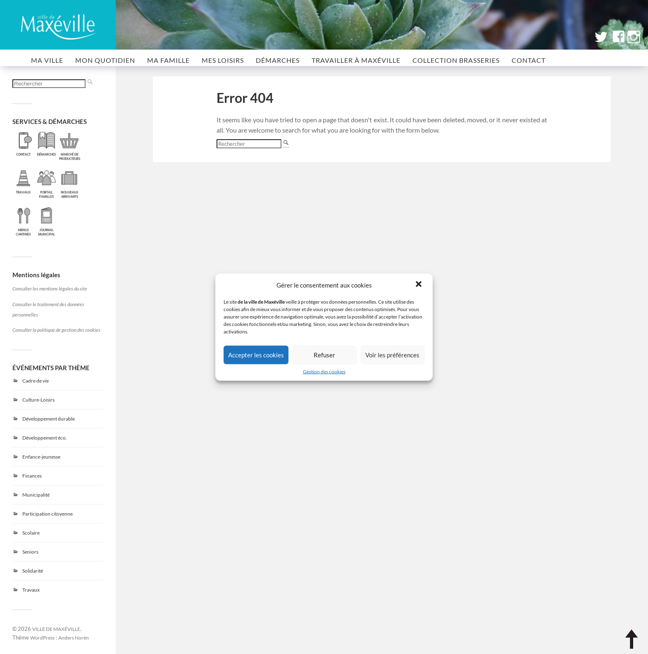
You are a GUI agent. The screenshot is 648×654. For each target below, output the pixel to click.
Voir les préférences (392, 355)
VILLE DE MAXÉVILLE (56, 629)
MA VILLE (47, 60)
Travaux (31, 590)
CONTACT (529, 60)
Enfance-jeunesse (41, 457)
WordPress (42, 637)
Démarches (278, 60)
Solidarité (32, 571)
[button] (419, 285)
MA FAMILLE (168, 60)
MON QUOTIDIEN (105, 60)
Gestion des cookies (324, 371)
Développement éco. (44, 438)
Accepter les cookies (256, 355)
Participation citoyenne (47, 514)
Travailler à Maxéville (356, 60)
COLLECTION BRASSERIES (456, 60)
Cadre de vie (35, 381)
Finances (32, 476)
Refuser (324, 355)
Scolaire (31, 533)
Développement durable (48, 419)
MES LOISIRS (223, 60)
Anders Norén (73, 637)
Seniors (30, 552)
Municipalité (36, 495)
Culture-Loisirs (38, 400)
